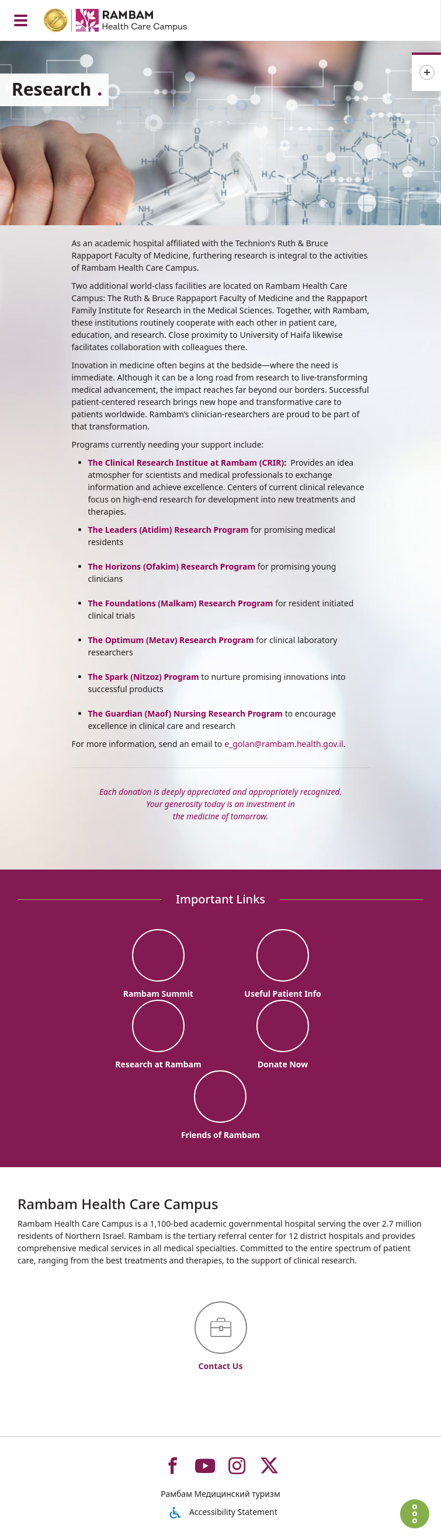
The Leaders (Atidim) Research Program (168, 529)
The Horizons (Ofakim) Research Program (172, 566)
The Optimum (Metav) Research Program (171, 639)
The (95, 603)
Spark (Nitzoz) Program (151, 676)
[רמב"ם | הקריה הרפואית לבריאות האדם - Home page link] (130, 22)
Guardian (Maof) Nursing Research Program (194, 713)
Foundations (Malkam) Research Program (188, 603)
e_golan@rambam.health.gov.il (283, 743)
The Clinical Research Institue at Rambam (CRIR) (186, 462)
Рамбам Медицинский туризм (220, 1493)
